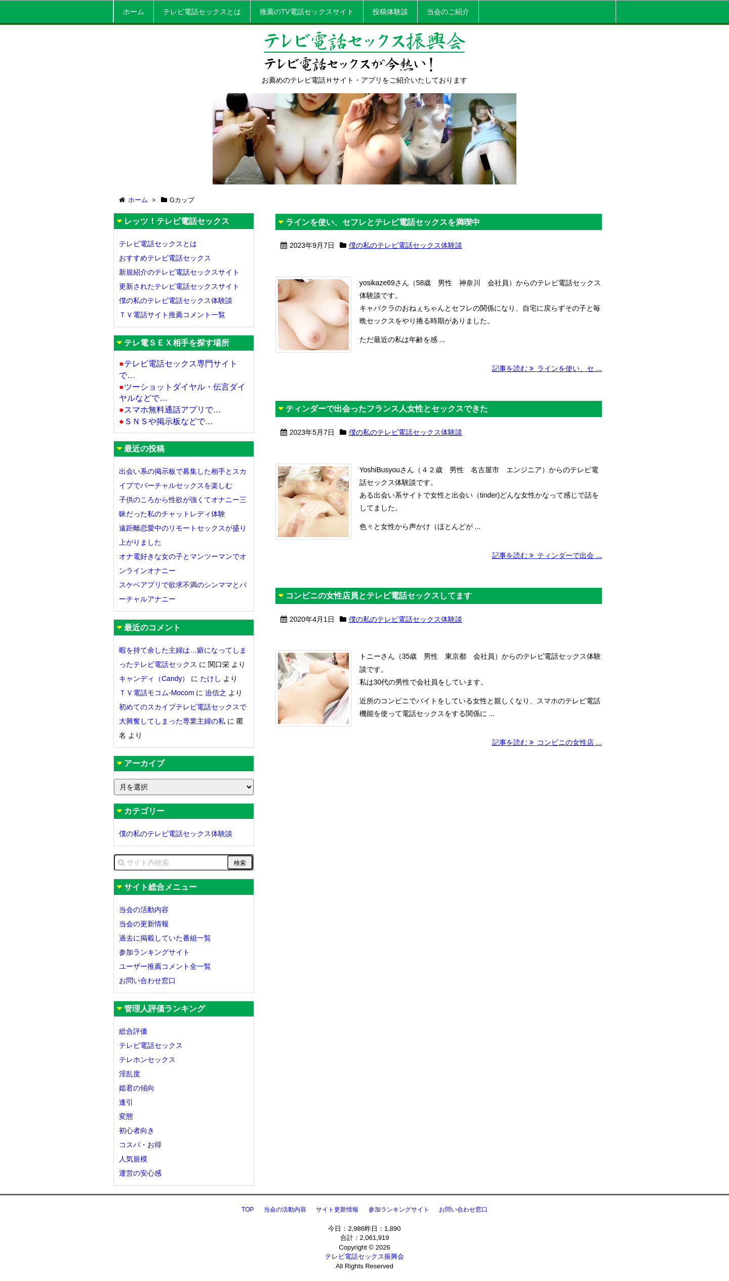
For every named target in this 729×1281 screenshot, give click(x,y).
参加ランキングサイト (154, 952)
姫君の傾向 (136, 1088)
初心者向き (136, 1130)
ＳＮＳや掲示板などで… (166, 421)
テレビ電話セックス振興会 (364, 1256)
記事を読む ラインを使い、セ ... (547, 394)
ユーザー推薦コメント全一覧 (165, 966)
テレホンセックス (147, 1060)
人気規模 (133, 1159)
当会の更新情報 (144, 924)
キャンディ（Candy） (154, 678)
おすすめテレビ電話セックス (165, 258)
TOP (247, 1209)
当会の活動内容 (144, 910)
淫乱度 (129, 1074)
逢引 (126, 1102)
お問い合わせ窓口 (147, 980)
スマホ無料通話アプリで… (170, 409)
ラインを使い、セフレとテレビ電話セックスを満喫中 (383, 222)
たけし (210, 678)
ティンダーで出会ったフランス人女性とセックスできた (387, 434)
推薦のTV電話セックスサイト (307, 12)
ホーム (133, 12)
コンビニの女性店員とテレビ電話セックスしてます (379, 647)
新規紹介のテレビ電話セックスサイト (179, 272)
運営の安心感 (140, 1173)
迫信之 (215, 693)
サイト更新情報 (337, 1209)
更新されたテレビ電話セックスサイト (179, 286)
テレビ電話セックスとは (202, 12)
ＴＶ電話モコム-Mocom (156, 693)
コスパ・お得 (140, 1145)
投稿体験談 (390, 12)
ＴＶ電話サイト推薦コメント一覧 (172, 315)
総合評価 (133, 1031)
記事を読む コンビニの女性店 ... (547, 819)
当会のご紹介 (448, 12)
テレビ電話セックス (151, 1045)
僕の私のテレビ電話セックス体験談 (405, 245)
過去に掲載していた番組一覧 (165, 938)
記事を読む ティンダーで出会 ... (547, 606)
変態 (126, 1116)
